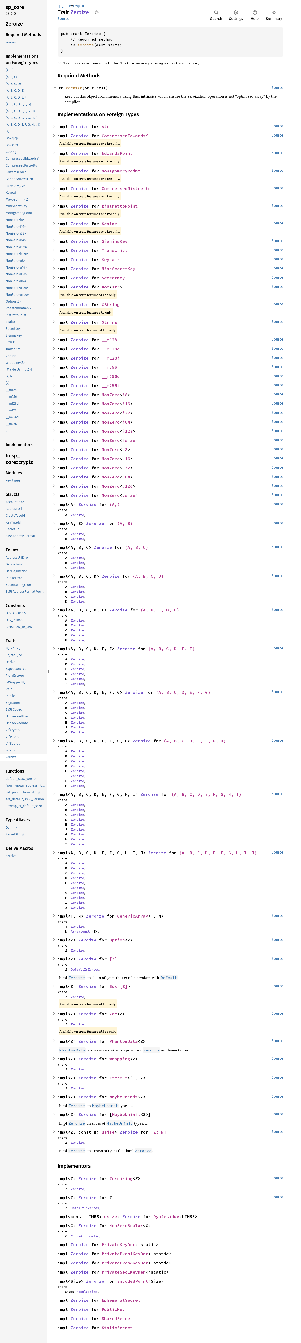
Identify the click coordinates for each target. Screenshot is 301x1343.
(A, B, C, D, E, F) (171, 648)
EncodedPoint (132, 1281)
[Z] (113, 959)
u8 (124, 449)
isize (128, 440)
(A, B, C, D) (148, 576)
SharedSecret (117, 1318)
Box (105, 287)
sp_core (64, 6)
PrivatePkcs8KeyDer (125, 1263)
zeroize (85, 44)
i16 (126, 403)
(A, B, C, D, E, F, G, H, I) (206, 794)
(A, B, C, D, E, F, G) (183, 692)
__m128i (111, 358)
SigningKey (114, 241)
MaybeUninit (123, 1097)
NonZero (111, 394)
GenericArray (132, 916)
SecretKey (113, 278)
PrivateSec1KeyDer (124, 1272)
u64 (126, 477)
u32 (126, 467)
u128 (127, 486)
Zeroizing (121, 1178)
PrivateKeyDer (118, 1244)
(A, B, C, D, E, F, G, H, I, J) (218, 852)
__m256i (111, 385)
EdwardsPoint (117, 153)
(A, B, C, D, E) (159, 610)
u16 (126, 458)
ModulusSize (86, 1292)
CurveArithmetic (85, 1236)
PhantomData (123, 1041)
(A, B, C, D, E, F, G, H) (195, 741)
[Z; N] (158, 1132)
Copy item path (96, 12)
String (109, 322)
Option (117, 940)
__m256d (111, 376)
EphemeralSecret (121, 1300)
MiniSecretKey (118, 268)
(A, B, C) (136, 547)
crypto (78, 6)
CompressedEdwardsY (125, 135)
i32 (126, 413)
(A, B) (125, 523)
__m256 (109, 367)
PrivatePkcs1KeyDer (125, 1253)
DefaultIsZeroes (85, 969)
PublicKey (113, 1309)
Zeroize (80, 126)
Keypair (111, 259)
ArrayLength (81, 931)
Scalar (109, 223)
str (105, 126)
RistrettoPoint (120, 206)
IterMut (118, 1078)
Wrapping (119, 1059)
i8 (124, 394)
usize (128, 495)
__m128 (109, 339)
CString (111, 304)
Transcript (114, 250)
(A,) (114, 504)
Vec (113, 1014)
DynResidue (166, 1216)
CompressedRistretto (126, 188)
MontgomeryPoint (121, 171)
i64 (126, 422)
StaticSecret (117, 1327)
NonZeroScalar (126, 1225)
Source (63, 18)
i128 (127, 431)
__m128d (111, 349)
